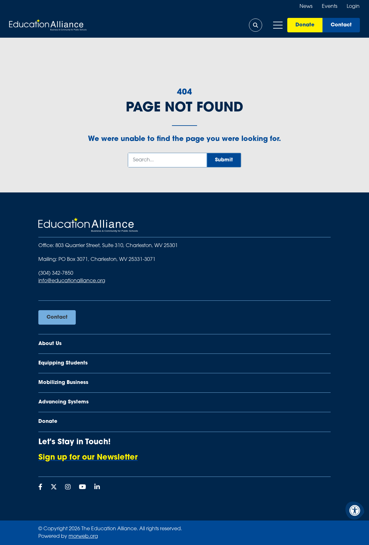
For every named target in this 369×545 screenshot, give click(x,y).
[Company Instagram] (68, 487)
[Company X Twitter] (54, 487)
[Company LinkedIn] (97, 487)
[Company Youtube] (82, 487)
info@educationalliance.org (71, 280)
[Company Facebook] (40, 487)
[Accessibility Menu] (354, 510)
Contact (340, 25)
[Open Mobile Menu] (277, 25)
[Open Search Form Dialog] (255, 25)
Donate (304, 25)
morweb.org (83, 536)
